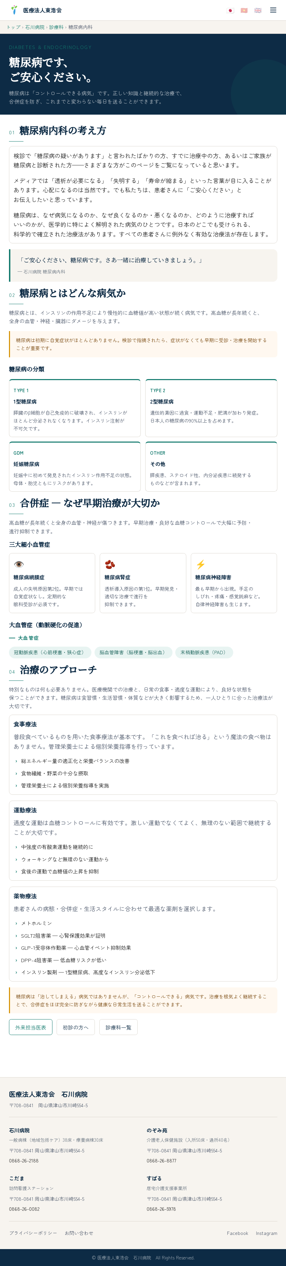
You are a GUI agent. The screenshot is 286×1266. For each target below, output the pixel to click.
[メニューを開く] (273, 10)
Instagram (266, 1232)
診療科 (56, 26)
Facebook (237, 1232)
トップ (13, 26)
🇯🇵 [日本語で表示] (230, 10)
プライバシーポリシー (33, 1232)
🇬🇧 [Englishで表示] (258, 10)
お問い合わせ (79, 1232)
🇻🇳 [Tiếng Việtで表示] (244, 10)
